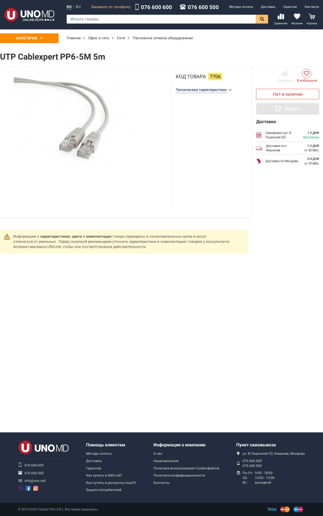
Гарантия (290, 7)
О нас (157, 453)
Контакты (312, 7)
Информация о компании (179, 444)
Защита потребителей (103, 490)
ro (69, 7)
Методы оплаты (241, 7)
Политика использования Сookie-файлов (186, 468)
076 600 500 (203, 7)
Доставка (268, 7)
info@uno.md (35, 481)
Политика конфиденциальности (179, 475)
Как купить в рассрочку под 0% (111, 483)
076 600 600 (156, 7)
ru (78, 7)
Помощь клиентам (105, 444)
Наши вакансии (166, 461)
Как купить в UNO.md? (104, 475)
